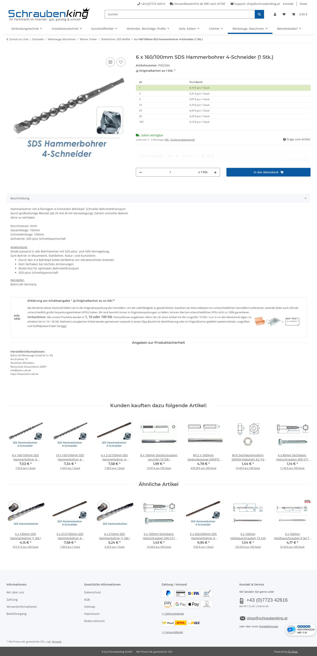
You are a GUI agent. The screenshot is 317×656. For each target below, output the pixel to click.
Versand (56, 641)
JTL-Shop (293, 651)
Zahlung (12, 599)
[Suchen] (180, 14)
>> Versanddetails (172, 632)
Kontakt (288, 4)
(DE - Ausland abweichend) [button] (180, 139)
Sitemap (89, 607)
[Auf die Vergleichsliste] (110, 62)
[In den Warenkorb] (9, 52)
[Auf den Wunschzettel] (120, 62)
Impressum (91, 614)
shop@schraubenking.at (263, 4)
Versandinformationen (21, 607)
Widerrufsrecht (94, 621)
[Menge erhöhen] (215, 156)
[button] (275, 14)
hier (63, 326)
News (303, 4)
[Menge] (170, 156)
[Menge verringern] (140, 156)
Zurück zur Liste (18, 39)
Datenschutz (92, 592)
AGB (87, 599)
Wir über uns (15, 592)
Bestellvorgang (16, 614)
